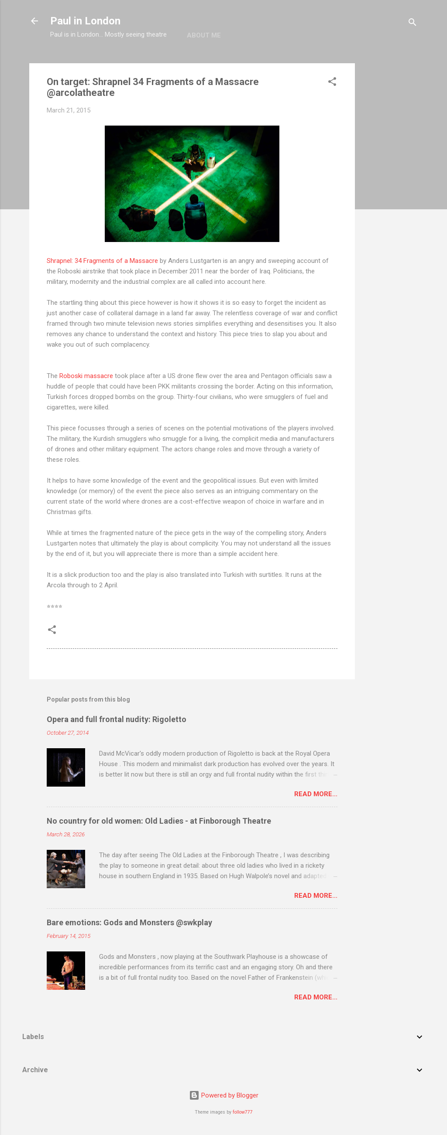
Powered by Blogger (223, 1095)
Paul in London (85, 21)
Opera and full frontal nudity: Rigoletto (116, 719)
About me (204, 35)
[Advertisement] (390, 194)
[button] (332, 83)
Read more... (315, 794)
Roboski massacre (86, 376)
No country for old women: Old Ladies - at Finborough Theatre (159, 820)
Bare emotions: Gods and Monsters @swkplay (129, 922)
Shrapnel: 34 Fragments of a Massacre (102, 261)
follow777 (243, 1112)
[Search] (412, 23)
